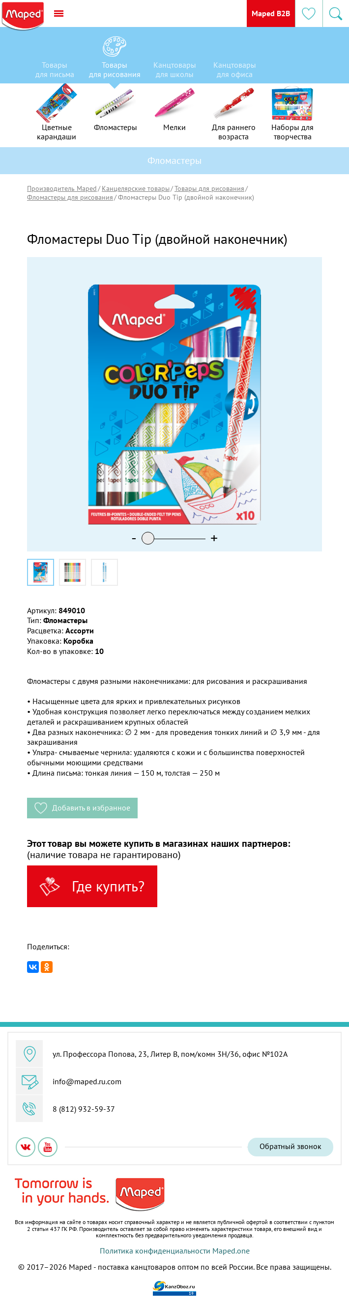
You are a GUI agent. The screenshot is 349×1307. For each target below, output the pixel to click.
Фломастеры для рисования (70, 197)
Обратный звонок (290, 1146)
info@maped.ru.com (87, 1081)
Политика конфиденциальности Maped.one (175, 1250)
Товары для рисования (209, 188)
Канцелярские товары (136, 188)
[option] (55, 57)
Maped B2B (270, 13)
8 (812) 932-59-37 (84, 1108)
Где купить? (90, 886)
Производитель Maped (62, 188)
